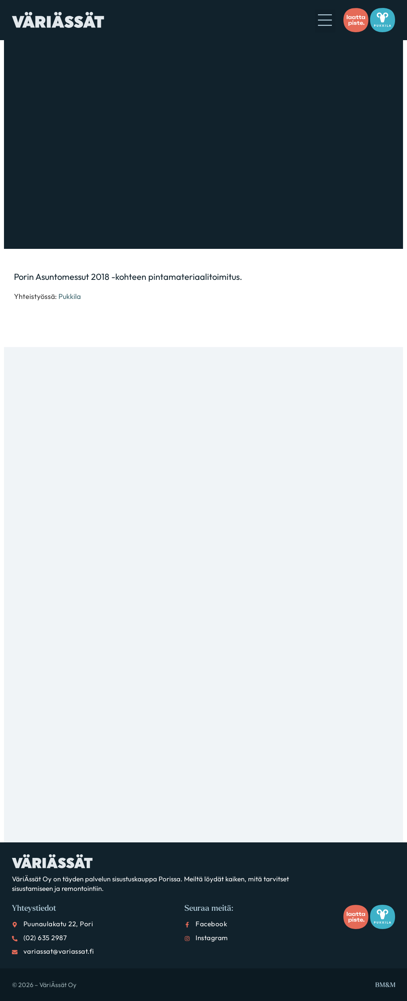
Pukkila (69, 296)
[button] (325, 21)
